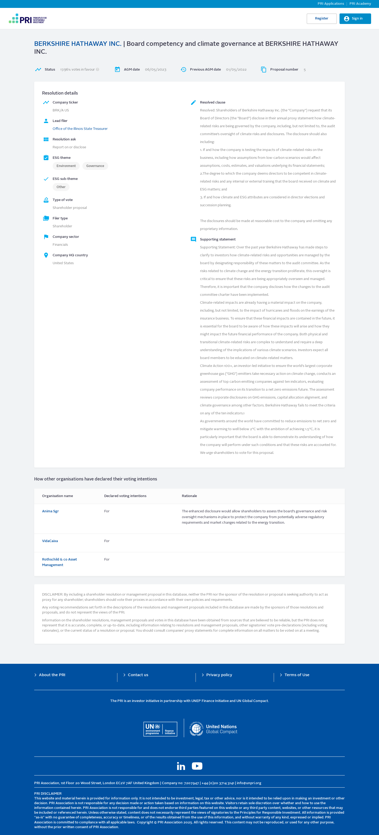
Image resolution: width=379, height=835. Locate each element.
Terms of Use (297, 675)
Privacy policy (219, 675)
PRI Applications (331, 4)
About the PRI (52, 675)
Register (321, 18)
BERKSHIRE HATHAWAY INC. (78, 44)
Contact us (138, 675)
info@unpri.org (249, 783)
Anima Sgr (50, 511)
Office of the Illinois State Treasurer (80, 129)
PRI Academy (360, 4)
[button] (97, 69)
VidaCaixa (50, 541)
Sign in (357, 18)
